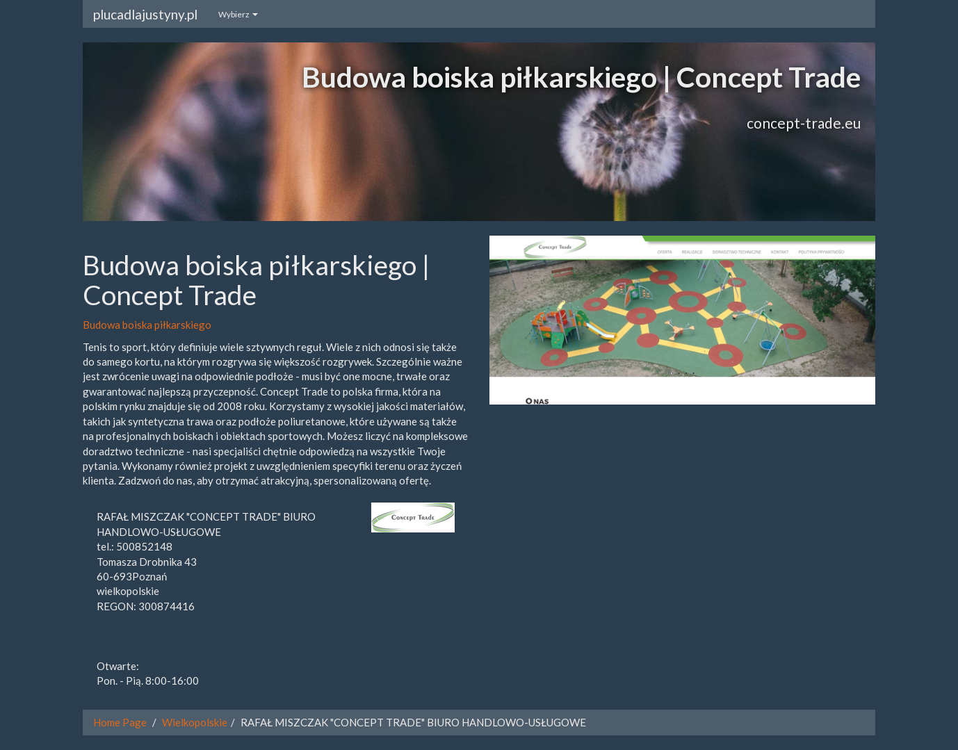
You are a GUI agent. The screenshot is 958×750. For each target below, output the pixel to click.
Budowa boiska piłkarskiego (147, 324)
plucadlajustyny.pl (145, 14)
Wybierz (238, 14)
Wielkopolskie (194, 722)
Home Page (120, 722)
